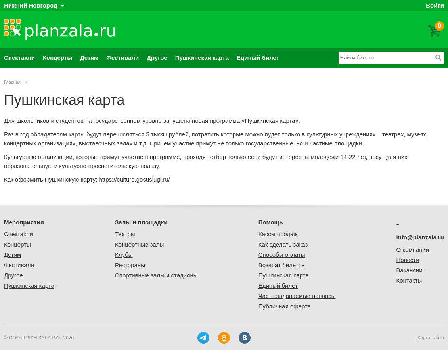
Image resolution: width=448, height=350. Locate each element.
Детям (89, 57)
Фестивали (122, 57)
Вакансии (409, 270)
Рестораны (130, 265)
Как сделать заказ (283, 244)
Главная (12, 82)
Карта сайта (430, 337)
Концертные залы (139, 244)
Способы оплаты (281, 254)
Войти (435, 5)
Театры (125, 234)
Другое (157, 57)
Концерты (57, 57)
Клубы (124, 254)
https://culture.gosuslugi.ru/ (134, 179)
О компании (412, 249)
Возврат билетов (281, 265)
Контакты (409, 280)
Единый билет (258, 57)
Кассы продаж (278, 234)
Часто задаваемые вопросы (297, 296)
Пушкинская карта (202, 57)
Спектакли (19, 57)
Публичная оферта (284, 306)
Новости (407, 259)
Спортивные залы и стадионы (156, 275)
